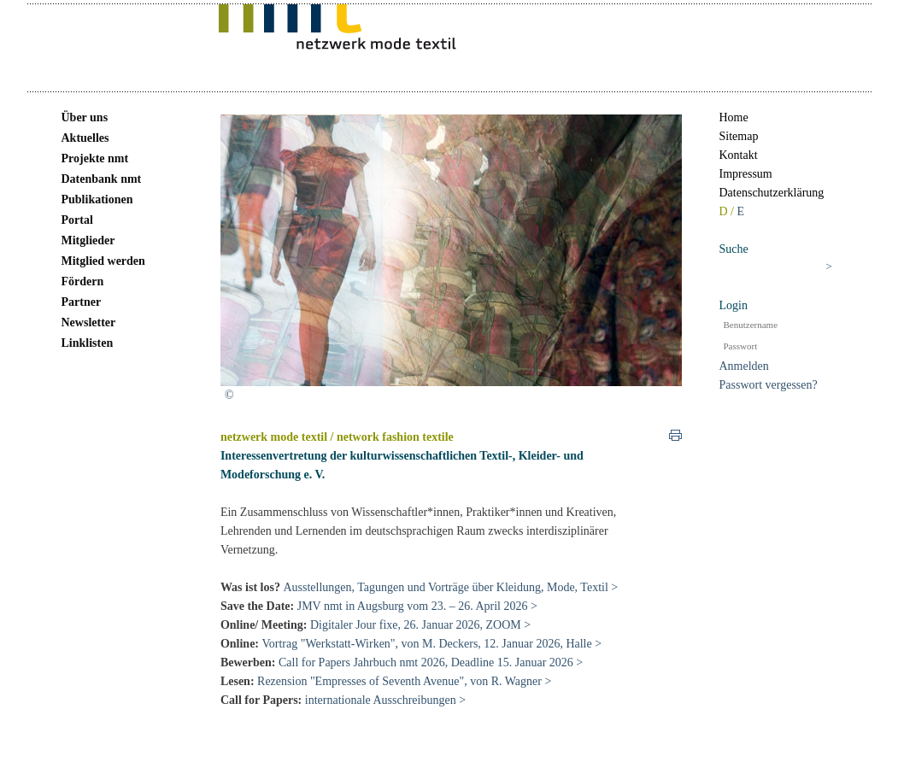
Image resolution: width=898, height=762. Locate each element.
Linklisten (88, 343)
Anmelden (744, 366)
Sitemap (739, 136)
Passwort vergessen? (768, 384)
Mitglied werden (103, 261)
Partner (82, 302)
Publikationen (97, 199)
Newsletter (89, 322)
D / (728, 211)
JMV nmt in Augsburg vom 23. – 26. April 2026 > (417, 606)
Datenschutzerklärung (772, 192)
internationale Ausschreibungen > (387, 700)
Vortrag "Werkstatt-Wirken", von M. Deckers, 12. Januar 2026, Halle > (432, 643)
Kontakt (738, 155)
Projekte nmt (95, 158)
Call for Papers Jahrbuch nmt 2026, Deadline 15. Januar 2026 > (431, 662)
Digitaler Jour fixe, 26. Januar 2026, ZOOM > (420, 624)
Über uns (85, 117)
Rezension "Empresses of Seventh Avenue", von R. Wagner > (404, 681)
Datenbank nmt (102, 179)
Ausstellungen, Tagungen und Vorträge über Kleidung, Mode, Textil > (450, 587)
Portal (77, 220)
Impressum (745, 173)
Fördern (83, 281)
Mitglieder (88, 240)
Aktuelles (85, 138)
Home (733, 117)
